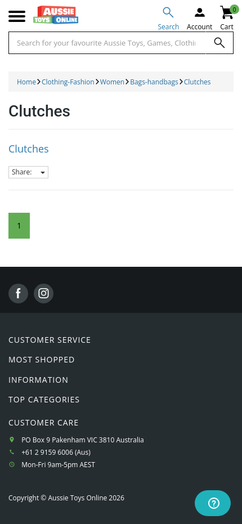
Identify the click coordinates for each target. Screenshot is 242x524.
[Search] (219, 43)
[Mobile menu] (16, 17)
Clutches (28, 148)
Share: (28, 172)
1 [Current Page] (19, 225)
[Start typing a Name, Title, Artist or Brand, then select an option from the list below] (107, 43)
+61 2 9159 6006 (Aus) (56, 452)
